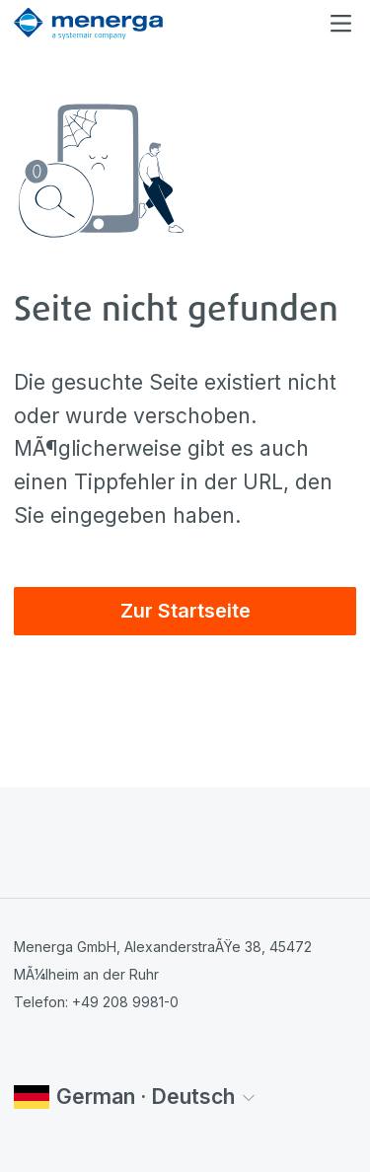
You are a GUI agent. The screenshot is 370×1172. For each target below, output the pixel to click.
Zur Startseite (185, 611)
